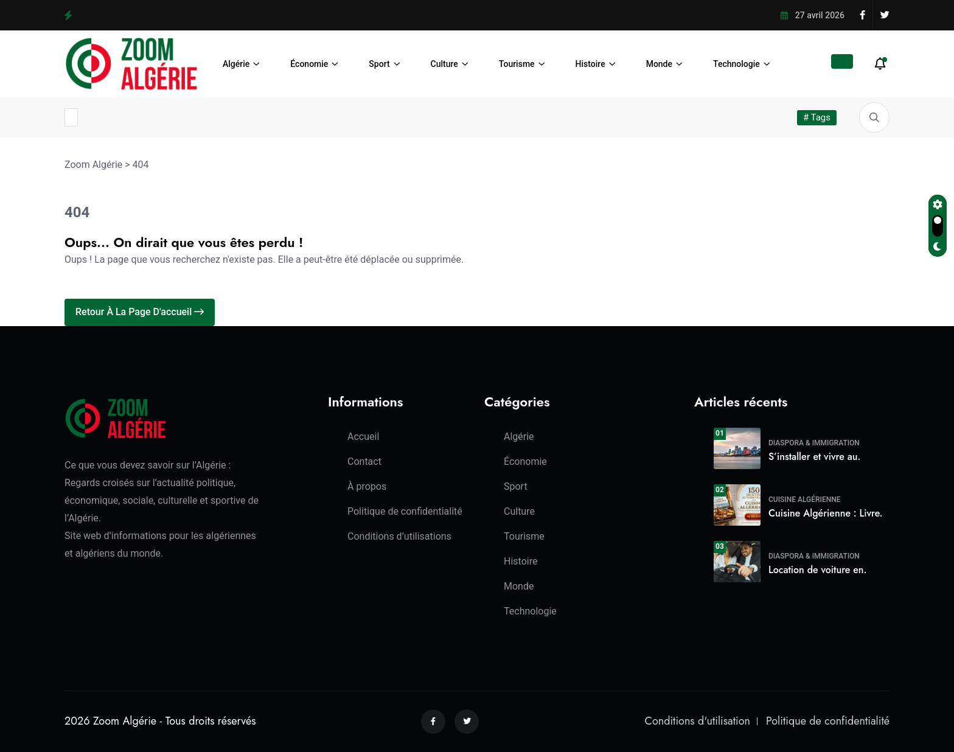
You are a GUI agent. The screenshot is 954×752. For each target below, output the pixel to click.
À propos (366, 486)
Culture (444, 64)
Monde (659, 64)
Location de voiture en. (817, 570)
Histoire (590, 64)
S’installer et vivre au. (814, 457)
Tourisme (517, 64)
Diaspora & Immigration (814, 443)
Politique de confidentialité (404, 511)
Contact (364, 461)
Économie (309, 64)
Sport (379, 64)
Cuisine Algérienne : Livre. (825, 513)
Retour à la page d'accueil (139, 312)
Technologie (736, 64)
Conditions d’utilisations (399, 536)
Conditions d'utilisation (697, 721)
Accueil (363, 436)
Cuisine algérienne (804, 499)
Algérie (236, 64)
